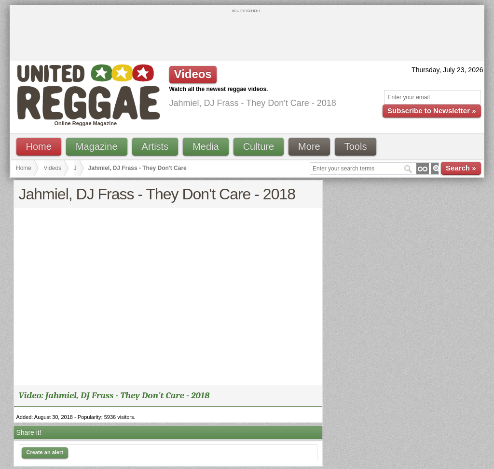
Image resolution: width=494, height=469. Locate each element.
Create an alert (45, 452)
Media (205, 146)
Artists (155, 146)
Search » (461, 168)
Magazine (97, 146)
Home (39, 146)
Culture (258, 146)
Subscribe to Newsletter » (431, 110)
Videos (52, 168)
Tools (355, 146)
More (309, 146)
